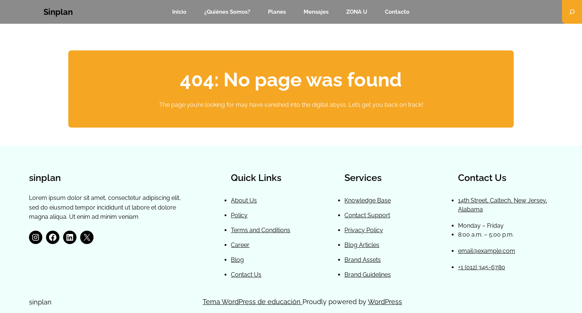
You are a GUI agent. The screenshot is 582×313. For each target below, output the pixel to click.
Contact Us (246, 274)
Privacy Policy (363, 230)
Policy (239, 215)
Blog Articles (361, 244)
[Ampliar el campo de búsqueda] (572, 12)
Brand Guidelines (367, 274)
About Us (244, 200)
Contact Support (367, 215)
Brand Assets (362, 259)
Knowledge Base (367, 200)
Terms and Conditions (260, 230)
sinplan (58, 12)
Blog (237, 259)
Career (240, 244)
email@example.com (486, 250)
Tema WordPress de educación (253, 302)
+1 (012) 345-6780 (481, 267)
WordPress (385, 302)
